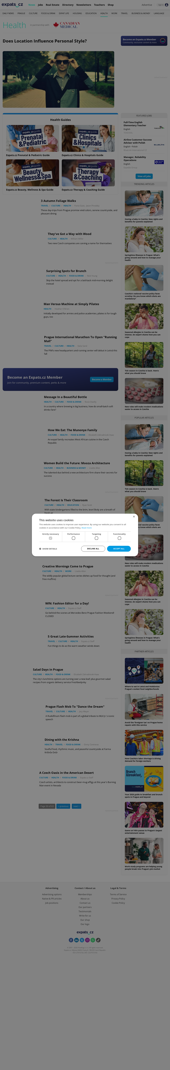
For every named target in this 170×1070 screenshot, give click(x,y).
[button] (48, 549)
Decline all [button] (93, 548)
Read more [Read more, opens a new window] (87, 527)
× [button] (134, 517)
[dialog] (85, 535)
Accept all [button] (119, 548)
